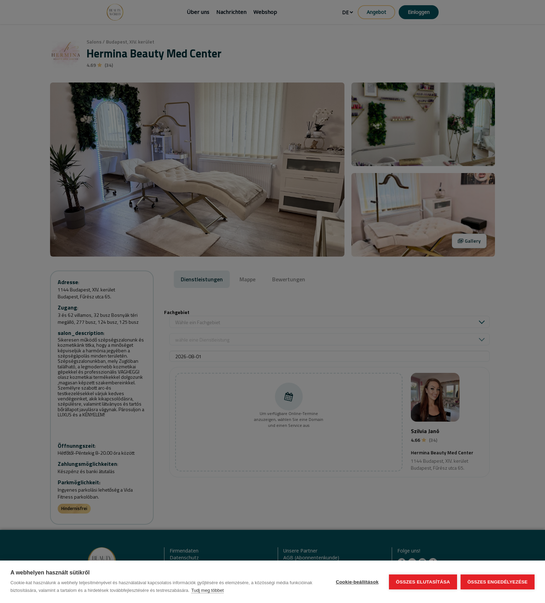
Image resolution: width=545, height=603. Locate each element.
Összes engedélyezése (497, 582)
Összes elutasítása (423, 582)
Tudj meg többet (207, 590)
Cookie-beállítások (357, 582)
